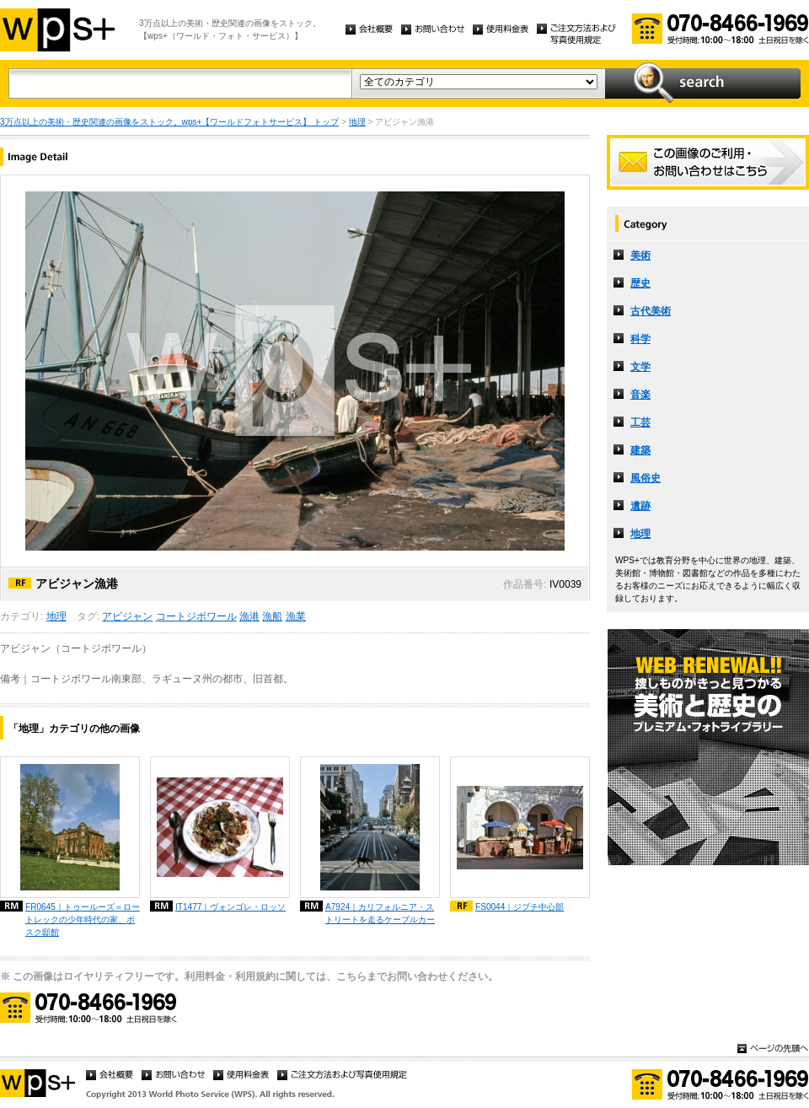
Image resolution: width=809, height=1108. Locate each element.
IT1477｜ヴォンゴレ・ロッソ (230, 907)
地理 (357, 121)
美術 (640, 255)
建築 (640, 450)
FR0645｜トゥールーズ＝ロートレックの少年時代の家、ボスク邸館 (82, 919)
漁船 (272, 616)
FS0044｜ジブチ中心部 (519, 907)
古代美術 (650, 311)
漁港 (249, 616)
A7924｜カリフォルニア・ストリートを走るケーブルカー (380, 913)
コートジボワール (196, 616)
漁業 (296, 616)
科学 (640, 339)
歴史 (640, 283)
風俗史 (645, 478)
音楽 (640, 395)
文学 (640, 367)
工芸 (640, 422)
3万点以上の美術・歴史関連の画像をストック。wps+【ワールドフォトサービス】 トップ (169, 121)
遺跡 (640, 506)
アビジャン (127, 616)
